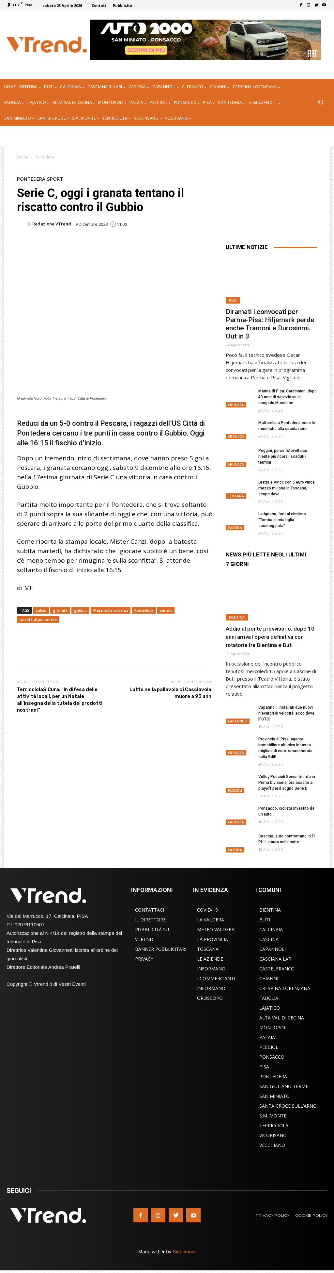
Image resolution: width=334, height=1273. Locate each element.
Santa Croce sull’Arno (288, 1106)
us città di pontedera (38, 619)
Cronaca (236, 405)
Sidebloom (184, 1251)
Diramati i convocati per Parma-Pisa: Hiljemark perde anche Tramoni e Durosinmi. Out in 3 (270, 324)
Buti (264, 920)
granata (60, 610)
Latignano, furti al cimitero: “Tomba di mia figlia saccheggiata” (282, 520)
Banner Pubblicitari (160, 949)
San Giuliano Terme (283, 1086)
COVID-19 (207, 910)
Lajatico (269, 1008)
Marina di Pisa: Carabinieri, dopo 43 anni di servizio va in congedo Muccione (287, 397)
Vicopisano (273, 1135)
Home (22, 157)
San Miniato (274, 1096)
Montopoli (273, 1027)
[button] (320, 102)
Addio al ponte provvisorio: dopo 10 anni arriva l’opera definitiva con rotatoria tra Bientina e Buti (270, 636)
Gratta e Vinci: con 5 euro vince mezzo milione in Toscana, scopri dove (286, 488)
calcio (41, 610)
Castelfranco (277, 969)
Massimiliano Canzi (110, 610)
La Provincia (212, 939)
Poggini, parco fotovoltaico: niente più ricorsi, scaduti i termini (283, 456)
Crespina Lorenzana (284, 988)
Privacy (144, 959)
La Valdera (210, 920)
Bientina (237, 617)
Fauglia (268, 998)
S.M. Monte (272, 1116)
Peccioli (235, 790)
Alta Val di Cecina (281, 1018)
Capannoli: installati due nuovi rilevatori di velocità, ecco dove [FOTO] (286, 713)
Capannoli (237, 721)
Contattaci (149, 910)
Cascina (235, 527)
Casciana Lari (276, 959)
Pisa (232, 300)
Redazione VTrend (51, 224)
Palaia (267, 1037)
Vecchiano (272, 1145)
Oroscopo (210, 998)
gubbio (80, 610)
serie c (166, 610)
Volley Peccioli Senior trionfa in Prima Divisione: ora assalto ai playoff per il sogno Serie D (286, 782)
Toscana (236, 496)
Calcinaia (271, 929)
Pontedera (44, 157)
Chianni (268, 978)
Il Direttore (150, 920)
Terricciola (273, 1125)
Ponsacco (271, 1057)
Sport (55, 178)
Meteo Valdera (216, 929)
